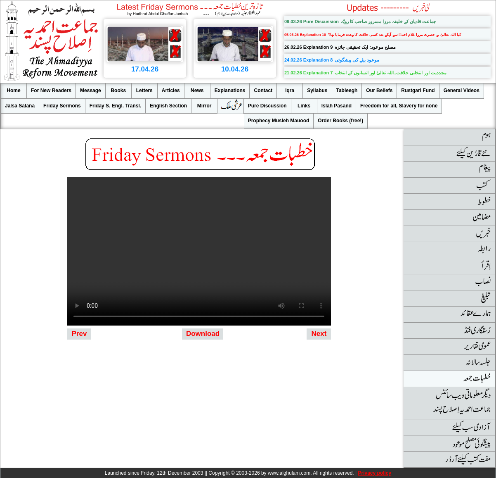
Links (304, 106)
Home (13, 90)
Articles (171, 90)
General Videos (461, 90)
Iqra (289, 90)
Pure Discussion (267, 106)
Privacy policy (374, 473)
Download (203, 334)
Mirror (204, 106)
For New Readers (51, 90)
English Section (168, 106)
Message (90, 90)
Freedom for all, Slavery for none (398, 106)
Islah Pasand (336, 106)
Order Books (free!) (340, 121)
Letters (144, 90)
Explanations (230, 90)
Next (319, 334)
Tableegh (347, 90)
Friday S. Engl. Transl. (115, 106)
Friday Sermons (62, 106)
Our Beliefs (379, 90)
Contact (263, 90)
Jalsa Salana (20, 106)
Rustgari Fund (418, 90)
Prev (79, 334)
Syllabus (317, 90)
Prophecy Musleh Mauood (278, 121)
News (197, 90)
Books (118, 90)
